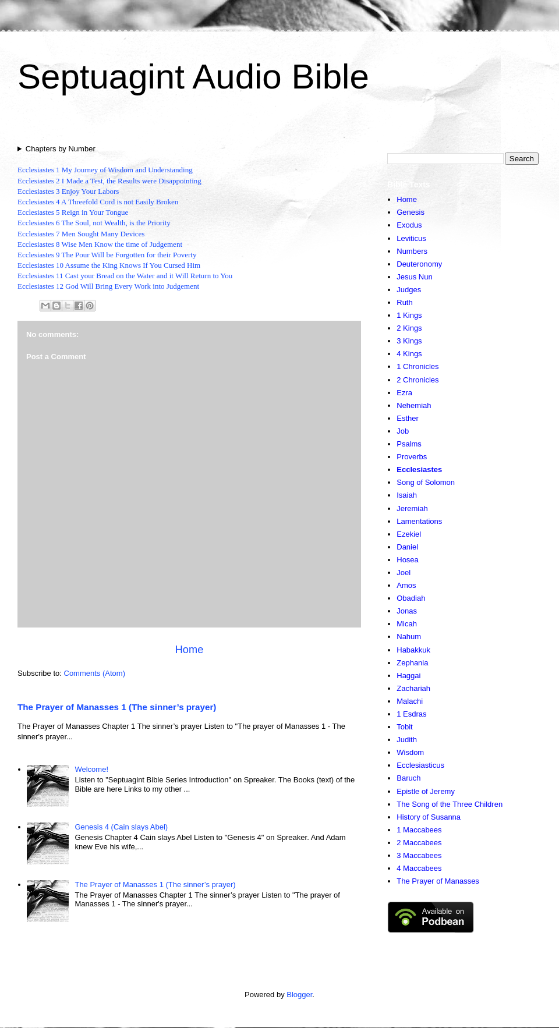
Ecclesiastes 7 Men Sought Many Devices (80, 233)
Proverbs (412, 456)
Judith (407, 739)
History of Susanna (429, 817)
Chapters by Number (60, 148)
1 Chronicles (417, 366)
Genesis (410, 212)
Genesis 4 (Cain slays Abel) (121, 827)
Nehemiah (414, 405)
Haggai (408, 675)
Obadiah (411, 598)
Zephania (412, 662)
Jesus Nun (414, 276)
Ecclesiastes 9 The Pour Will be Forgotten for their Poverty (106, 254)
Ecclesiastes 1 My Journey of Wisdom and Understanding (105, 169)
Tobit (404, 726)
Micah (407, 623)
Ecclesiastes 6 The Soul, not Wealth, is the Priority (94, 222)
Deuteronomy (419, 264)
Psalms (409, 443)
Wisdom (410, 752)
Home (189, 649)
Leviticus (411, 238)
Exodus (409, 225)
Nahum (409, 636)
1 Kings (409, 315)
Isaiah (407, 495)
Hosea (408, 559)
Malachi (410, 701)
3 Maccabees (419, 855)
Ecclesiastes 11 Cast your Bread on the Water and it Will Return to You (124, 275)
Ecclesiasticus (420, 765)
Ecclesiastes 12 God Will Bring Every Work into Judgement (108, 286)
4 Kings (409, 353)
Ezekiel (409, 534)
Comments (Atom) (94, 673)
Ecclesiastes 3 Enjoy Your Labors (68, 191)
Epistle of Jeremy (426, 791)
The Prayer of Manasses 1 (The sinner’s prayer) (116, 707)
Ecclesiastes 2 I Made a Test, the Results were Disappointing (109, 180)
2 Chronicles (417, 379)
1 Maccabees (419, 829)
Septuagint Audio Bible (193, 76)
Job (403, 431)
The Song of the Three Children (450, 804)
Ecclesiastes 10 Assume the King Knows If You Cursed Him (108, 265)
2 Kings (409, 328)
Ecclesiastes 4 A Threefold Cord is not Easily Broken (97, 201)
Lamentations (419, 521)
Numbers (412, 251)
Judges (409, 289)
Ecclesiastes (419, 469)
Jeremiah (412, 508)
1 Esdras (411, 714)
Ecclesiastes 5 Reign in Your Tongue (72, 212)
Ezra (404, 392)
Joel (404, 572)
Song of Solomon (426, 482)
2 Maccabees (419, 842)
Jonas (407, 611)
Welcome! (91, 769)
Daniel (407, 547)
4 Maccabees (419, 868)
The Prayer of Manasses (438, 881)
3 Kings (409, 340)
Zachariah (413, 688)
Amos (406, 585)
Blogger (299, 994)
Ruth (404, 302)
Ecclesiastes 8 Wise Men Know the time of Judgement (99, 244)
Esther (408, 418)
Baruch (408, 778)
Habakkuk (413, 650)
